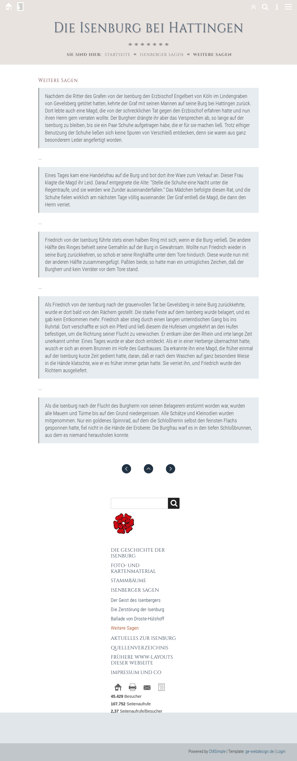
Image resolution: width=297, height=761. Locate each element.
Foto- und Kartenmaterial (133, 568)
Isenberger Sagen (162, 54)
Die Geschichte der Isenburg (138, 553)
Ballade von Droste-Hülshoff (137, 619)
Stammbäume (128, 580)
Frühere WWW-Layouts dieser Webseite (142, 660)
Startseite (118, 54)
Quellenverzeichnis (139, 647)
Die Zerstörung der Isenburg (137, 609)
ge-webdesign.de (259, 751)
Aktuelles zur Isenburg (143, 638)
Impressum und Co (136, 672)
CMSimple (217, 751)
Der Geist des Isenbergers (136, 600)
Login (280, 751)
